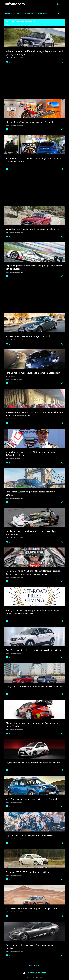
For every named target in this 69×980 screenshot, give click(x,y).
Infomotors (15, 4)
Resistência (42, 13)
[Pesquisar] (58, 4)
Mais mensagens (34, 965)
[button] (62, 62)
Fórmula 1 (8, 13)
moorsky (40, 977)
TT (52, 13)
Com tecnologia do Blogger (34, 973)
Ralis (18, 13)
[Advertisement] (34, 82)
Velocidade (29, 13)
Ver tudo (9, 24)
